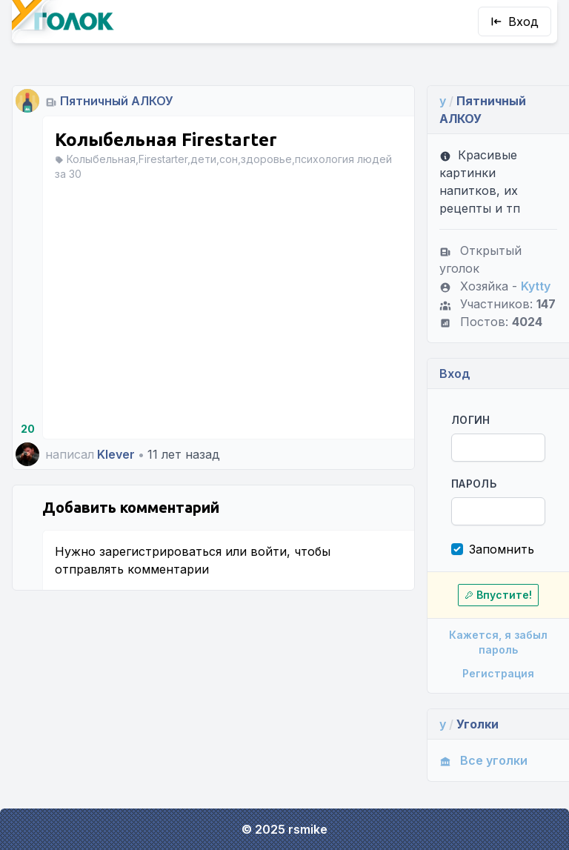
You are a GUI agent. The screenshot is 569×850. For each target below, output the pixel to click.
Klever (116, 454)
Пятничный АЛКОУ (116, 100)
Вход (514, 21)
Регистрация (498, 673)
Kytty (535, 286)
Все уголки (483, 760)
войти (268, 551)
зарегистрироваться (160, 551)
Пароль (473, 483)
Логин (470, 420)
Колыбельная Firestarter (166, 140)
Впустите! (498, 594)
